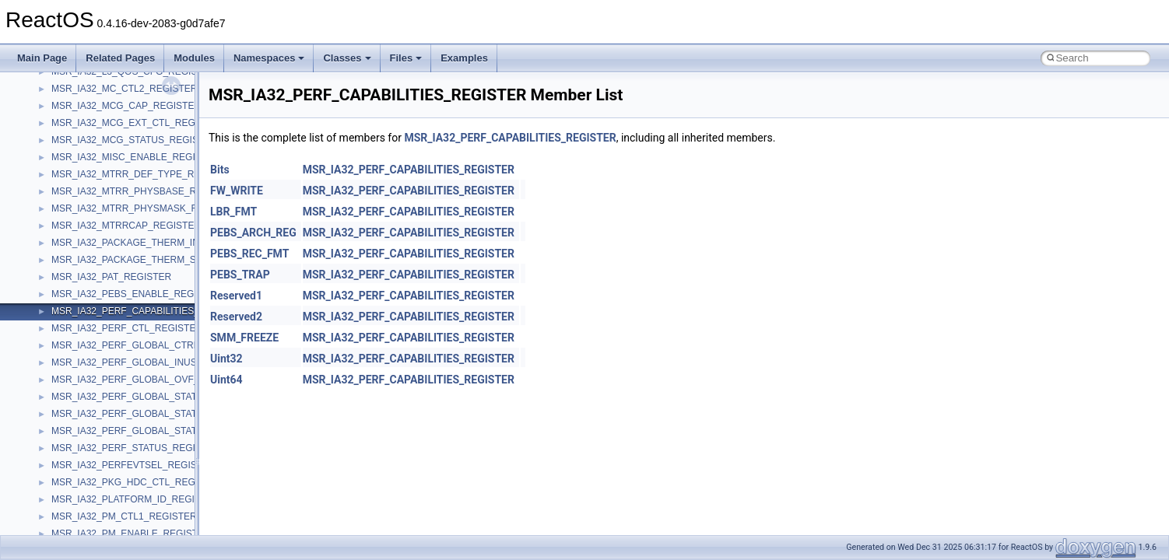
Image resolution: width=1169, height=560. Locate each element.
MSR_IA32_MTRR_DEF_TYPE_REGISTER (143, 174)
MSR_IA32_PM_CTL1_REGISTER (124, 516)
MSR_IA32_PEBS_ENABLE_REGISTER (136, 294)
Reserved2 (236, 316)
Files (406, 58)
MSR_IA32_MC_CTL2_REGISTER (124, 88)
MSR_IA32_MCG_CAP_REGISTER (126, 105)
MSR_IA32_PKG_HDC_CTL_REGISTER (137, 482)
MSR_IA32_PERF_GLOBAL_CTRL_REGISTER (151, 345)
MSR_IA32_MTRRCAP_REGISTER (126, 225)
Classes (346, 58)
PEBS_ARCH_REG (253, 232)
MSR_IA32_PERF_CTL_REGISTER (126, 328)
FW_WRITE (236, 190)
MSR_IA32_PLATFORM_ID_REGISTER (135, 499)
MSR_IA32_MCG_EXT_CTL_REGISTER (137, 122)
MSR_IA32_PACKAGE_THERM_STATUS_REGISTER (164, 259)
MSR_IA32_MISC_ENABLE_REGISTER (135, 157)
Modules (194, 58)
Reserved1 (236, 295)
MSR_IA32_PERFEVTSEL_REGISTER (133, 465)
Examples (464, 58)
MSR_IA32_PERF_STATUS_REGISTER (135, 448)
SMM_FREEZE (244, 337)
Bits (220, 169)
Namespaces (269, 58)
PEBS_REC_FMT (249, 253)
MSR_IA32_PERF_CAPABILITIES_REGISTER (149, 311)
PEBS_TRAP (240, 274)
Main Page (42, 58)
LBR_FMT (233, 211)
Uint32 (226, 358)
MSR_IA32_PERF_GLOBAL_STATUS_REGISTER (157, 396)
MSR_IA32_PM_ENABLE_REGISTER (131, 533)
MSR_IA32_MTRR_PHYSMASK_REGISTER (145, 208)
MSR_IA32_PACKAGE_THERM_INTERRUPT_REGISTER (174, 242)
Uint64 (226, 379)
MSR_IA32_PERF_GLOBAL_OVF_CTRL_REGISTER (163, 379)
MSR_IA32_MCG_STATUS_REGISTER (134, 140)
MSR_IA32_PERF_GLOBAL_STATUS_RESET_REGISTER (175, 413)
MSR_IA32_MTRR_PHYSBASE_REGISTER (144, 191)
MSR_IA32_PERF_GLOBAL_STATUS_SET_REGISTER (168, 430)
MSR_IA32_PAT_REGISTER (111, 276)
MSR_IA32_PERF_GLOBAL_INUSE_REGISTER (153, 362)
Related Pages (120, 58)
